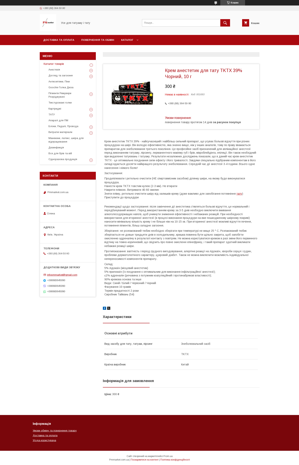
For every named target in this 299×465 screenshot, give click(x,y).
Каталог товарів (54, 63)
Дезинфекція (56, 147)
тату (239, 193)
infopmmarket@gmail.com (62, 274)
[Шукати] (225, 23)
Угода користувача (44, 440)
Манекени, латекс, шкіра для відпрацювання (66, 140)
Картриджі (55, 108)
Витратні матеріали (60, 132)
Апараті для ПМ (58, 120)
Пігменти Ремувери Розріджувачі (60, 95)
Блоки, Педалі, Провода (63, 126)
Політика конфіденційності (175, 459)
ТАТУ (52, 114)
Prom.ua (168, 456)
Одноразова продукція (63, 159)
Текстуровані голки (60, 102)
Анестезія (54, 69)
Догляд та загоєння (61, 75)
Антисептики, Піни (59, 81)
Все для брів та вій (60, 153)
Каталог (127, 39)
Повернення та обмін (97, 39)
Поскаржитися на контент (145, 459)
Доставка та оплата (58, 39)
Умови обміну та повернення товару (55, 430)
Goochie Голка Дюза (61, 87)
